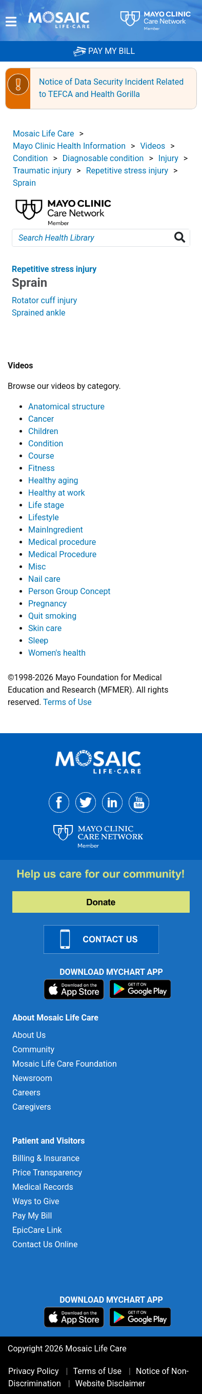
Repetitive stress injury (127, 170)
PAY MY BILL (104, 51)
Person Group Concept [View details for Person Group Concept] (69, 591)
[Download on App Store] (75, 988)
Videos (152, 146)
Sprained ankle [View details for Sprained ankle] (39, 313)
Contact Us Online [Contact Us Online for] (44, 1244)
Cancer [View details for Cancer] (41, 419)
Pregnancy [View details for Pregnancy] (47, 603)
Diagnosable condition (103, 158)
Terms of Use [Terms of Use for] (97, 1371)
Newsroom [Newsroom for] (32, 1078)
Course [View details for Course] (41, 456)
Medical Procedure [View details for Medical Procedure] (62, 554)
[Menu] (11, 21)
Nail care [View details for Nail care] (44, 579)
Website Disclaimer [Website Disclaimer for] (110, 1383)
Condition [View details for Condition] (45, 443)
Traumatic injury (42, 170)
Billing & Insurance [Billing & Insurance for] (45, 1158)
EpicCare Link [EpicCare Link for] (37, 1230)
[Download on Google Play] (140, 988)
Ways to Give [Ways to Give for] (35, 1201)
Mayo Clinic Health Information (69, 146)
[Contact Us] (107, 939)
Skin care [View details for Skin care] (45, 628)
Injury (168, 158)
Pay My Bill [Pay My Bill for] (32, 1216)
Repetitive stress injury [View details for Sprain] (54, 269)
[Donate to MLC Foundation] (107, 890)
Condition (30, 158)
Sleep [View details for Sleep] (38, 640)
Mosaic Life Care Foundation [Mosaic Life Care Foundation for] (64, 1064)
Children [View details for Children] (43, 431)
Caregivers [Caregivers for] (31, 1107)
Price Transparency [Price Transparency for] (47, 1172)
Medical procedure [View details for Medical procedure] (62, 542)
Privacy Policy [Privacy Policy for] (33, 1371)
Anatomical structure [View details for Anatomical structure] (66, 406)
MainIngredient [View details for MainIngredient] (55, 530)
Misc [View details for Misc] (37, 567)
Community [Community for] (33, 1049)
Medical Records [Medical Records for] (42, 1187)
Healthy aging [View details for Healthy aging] (53, 480)
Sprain (24, 183)
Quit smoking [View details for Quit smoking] (52, 616)
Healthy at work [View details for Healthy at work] (56, 493)
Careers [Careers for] (26, 1092)
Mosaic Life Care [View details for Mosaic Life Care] (43, 134)
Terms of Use (67, 702)
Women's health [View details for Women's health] (57, 653)
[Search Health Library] (182, 237)
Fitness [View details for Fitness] (41, 468)
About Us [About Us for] (29, 1035)
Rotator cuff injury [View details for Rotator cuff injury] (44, 300)
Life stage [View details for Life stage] (46, 505)
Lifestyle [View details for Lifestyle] (43, 517)
